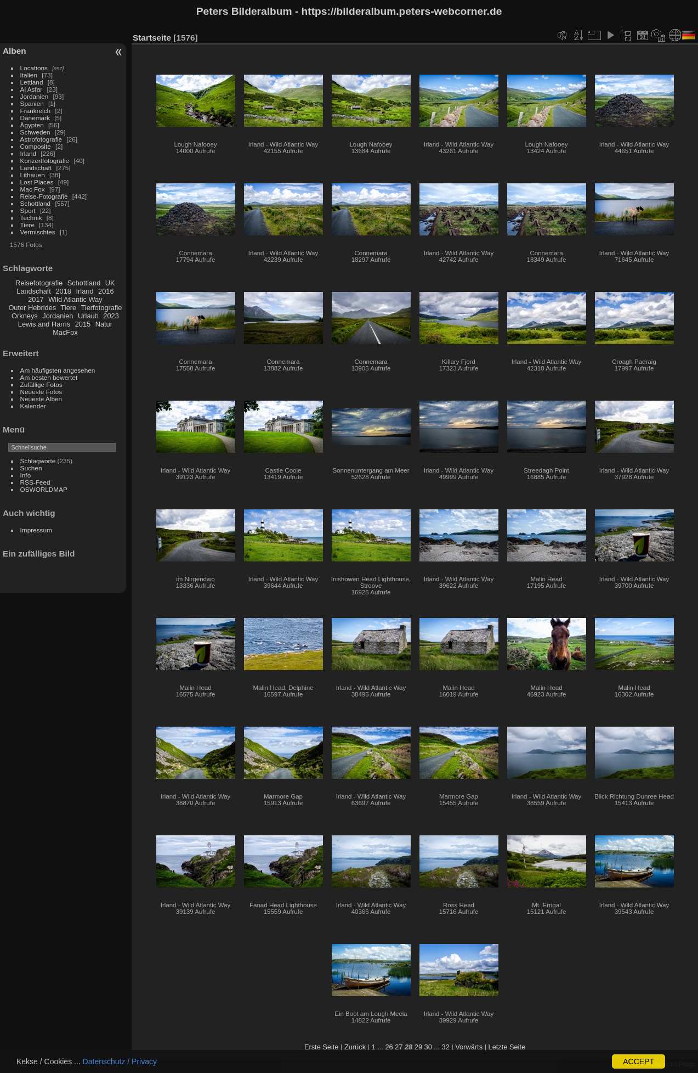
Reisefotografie (39, 283)
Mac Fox (32, 189)
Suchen (31, 467)
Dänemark (35, 117)
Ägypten (32, 124)
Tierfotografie (101, 308)
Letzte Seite (507, 1047)
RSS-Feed (35, 482)
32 (446, 1047)
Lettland (31, 82)
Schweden (35, 132)
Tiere (27, 224)
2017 (35, 299)
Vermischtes (37, 231)
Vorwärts (469, 1047)
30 (428, 1047)
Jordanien (34, 96)
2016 (106, 291)
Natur (103, 324)
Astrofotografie (41, 139)
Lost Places (37, 182)
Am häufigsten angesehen (57, 370)
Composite (35, 146)
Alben (14, 50)
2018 (63, 291)
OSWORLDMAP (43, 489)
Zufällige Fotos (41, 384)
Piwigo (687, 1064)
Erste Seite (321, 1047)
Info (25, 475)
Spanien (32, 103)
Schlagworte (38, 460)
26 (389, 1047)
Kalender (33, 405)
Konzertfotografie (45, 160)
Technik (31, 217)
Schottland (35, 203)
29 (418, 1047)
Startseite (152, 37)
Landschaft (36, 167)
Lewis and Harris (44, 324)
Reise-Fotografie (44, 196)
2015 (82, 324)
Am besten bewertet (49, 377)
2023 (110, 316)
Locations (34, 67)
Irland (28, 153)
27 (398, 1047)
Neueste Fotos (41, 391)
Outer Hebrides (32, 308)
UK (110, 283)
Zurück (355, 1047)
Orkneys (25, 316)
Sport (28, 210)
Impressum (36, 529)
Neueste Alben (41, 398)
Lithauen (32, 174)
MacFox (65, 332)
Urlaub (88, 316)
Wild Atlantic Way (75, 299)
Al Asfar (31, 89)
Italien (28, 74)
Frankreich (35, 110)
